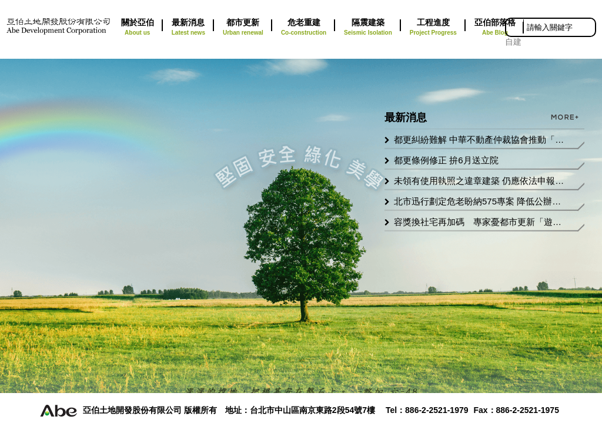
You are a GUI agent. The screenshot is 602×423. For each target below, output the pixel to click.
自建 (513, 41)
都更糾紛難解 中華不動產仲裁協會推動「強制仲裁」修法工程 (479, 140)
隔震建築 (368, 28)
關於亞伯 (137, 28)
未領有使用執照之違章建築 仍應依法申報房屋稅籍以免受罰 (479, 181)
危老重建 (303, 28)
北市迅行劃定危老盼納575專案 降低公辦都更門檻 (479, 201)
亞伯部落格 (495, 28)
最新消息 (188, 28)
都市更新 (243, 28)
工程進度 (433, 28)
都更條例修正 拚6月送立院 (446, 160)
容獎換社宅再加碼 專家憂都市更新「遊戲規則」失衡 (479, 222)
